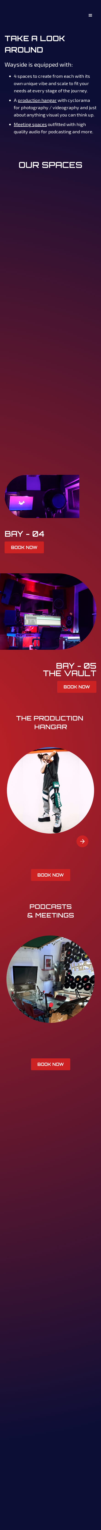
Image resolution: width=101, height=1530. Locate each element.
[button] (90, 15)
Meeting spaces (30, 124)
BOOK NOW (24, 547)
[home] (14, 15)
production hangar (37, 100)
